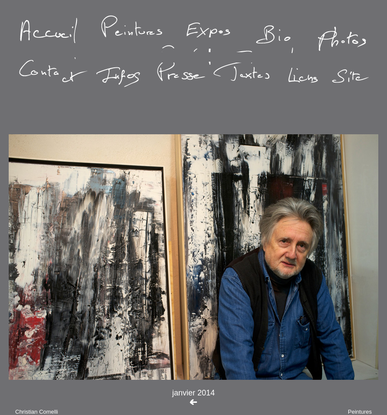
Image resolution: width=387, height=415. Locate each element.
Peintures (360, 411)
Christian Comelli (36, 411)
